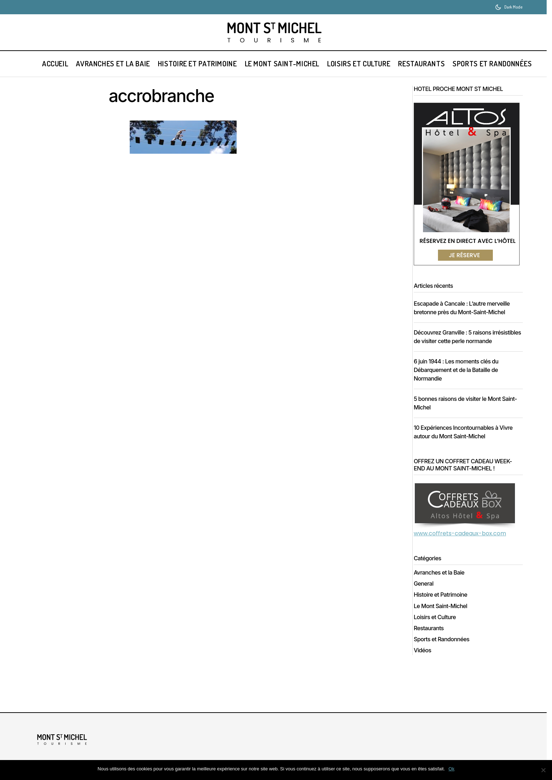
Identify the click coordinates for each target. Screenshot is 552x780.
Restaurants (431, 636)
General (426, 592)
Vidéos (425, 659)
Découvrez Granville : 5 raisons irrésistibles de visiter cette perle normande (456, 341)
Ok (452, 768)
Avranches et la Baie (441, 581)
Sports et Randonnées (444, 647)
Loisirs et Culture (437, 625)
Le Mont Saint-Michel (443, 614)
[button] (509, 7)
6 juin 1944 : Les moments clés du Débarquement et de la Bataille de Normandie (458, 378)
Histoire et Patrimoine (443, 603)
